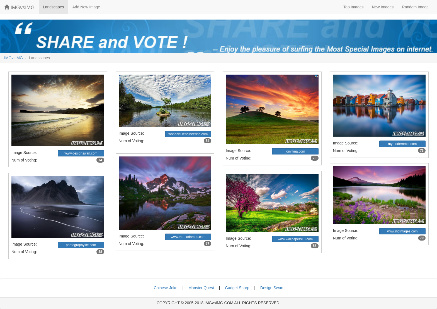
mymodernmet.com (402, 144)
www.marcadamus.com (188, 237)
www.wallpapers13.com (295, 239)
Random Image (415, 7)
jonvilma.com (295, 151)
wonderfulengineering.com (188, 134)
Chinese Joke (166, 288)
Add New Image (86, 7)
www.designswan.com (80, 153)
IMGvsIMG (19, 7)
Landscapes (53, 7)
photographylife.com (81, 245)
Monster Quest (201, 288)
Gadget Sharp (237, 288)
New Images (383, 7)
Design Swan (271, 288)
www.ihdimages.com (402, 231)
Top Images (353, 7)
